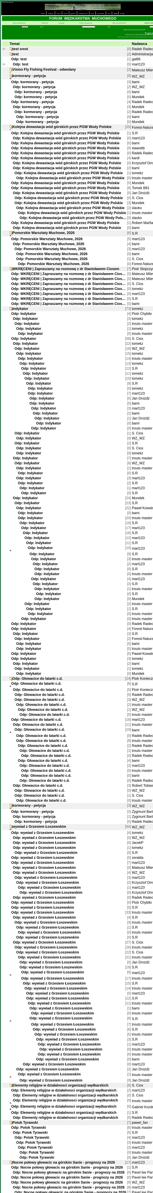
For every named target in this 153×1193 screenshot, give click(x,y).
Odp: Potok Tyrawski (28, 1127)
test (15, 54)
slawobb (138, 148)
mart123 (138, 64)
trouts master (142, 178)
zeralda (137, 858)
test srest (20, 49)
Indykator (20, 309)
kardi (135, 158)
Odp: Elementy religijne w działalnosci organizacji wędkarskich (63, 1090)
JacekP (137, 843)
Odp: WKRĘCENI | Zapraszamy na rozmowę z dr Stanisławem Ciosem (69, 274)
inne (109, 13)
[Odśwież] (44, 23)
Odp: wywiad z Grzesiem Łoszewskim (42, 833)
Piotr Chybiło (142, 314)
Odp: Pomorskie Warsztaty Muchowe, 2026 (47, 239)
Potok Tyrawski (25, 1123)
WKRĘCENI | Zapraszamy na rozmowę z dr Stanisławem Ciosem (65, 269)
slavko (137, 208)
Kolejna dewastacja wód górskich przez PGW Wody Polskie (62, 127)
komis (66, 13)
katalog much (83, 13)
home (43, 13)
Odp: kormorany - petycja (32, 82)
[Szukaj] (61, 23)
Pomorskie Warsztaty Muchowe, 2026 (43, 233)
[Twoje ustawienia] (85, 23)
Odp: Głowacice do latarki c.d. (37, 679)
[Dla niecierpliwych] (119, 23)
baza (92, 13)
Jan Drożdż (141, 193)
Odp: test (19, 59)
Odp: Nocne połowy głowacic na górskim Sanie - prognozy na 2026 (67, 1167)
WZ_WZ (138, 76)
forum (58, 13)
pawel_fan (140, 1123)
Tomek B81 (140, 188)
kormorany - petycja (29, 76)
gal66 (136, 59)
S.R (135, 133)
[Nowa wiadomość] (19, 23)
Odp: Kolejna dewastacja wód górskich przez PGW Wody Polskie (65, 133)
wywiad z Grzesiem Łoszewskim (39, 827)
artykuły (50, 13)
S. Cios (137, 198)
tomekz (137, 173)
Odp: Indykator (23, 314)
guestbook (100, 13)
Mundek (138, 97)
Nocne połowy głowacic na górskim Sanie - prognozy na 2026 (63, 1162)
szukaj (122, 13)
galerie (73, 13)
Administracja (142, 54)
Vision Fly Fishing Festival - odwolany (44, 69)
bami (135, 82)
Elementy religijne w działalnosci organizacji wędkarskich (60, 1085)
